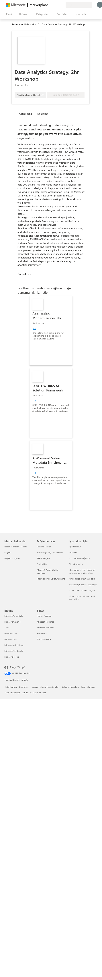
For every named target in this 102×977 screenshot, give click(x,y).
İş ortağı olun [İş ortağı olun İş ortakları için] (75, 546)
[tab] (26, 113)
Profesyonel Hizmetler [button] (24, 24)
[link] (51, 330)
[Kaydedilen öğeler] (58, 4)
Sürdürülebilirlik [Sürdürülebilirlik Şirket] (44, 639)
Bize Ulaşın (24, 686)
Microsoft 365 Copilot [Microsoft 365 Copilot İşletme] (13, 651)
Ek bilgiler (42, 113)
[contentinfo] (39, 24)
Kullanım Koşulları (70, 686)
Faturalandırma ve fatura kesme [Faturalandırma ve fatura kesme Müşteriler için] (51, 578)
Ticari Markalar (88, 686)
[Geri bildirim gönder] (49, 4)
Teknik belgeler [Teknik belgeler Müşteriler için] (43, 558)
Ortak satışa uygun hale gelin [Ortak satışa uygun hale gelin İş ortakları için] (82, 578)
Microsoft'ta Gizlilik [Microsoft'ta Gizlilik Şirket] (45, 627)
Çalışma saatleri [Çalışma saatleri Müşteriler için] (44, 546)
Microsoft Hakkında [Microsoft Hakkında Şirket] (45, 621)
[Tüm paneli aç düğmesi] (8, 14)
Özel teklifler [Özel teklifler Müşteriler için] (42, 564)
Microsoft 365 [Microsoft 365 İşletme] (10, 639)
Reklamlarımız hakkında (16, 692)
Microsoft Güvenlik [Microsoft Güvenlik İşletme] (12, 621)
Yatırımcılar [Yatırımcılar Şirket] (42, 633)
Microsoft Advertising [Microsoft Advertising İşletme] (13, 645)
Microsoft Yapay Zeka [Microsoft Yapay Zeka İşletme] (13, 616)
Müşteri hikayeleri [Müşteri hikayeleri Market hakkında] (12, 558)
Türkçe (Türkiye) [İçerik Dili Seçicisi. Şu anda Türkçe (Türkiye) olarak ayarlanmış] (17, 667)
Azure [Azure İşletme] (6, 627)
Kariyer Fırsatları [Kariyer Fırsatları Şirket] (44, 616)
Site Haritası (11, 686)
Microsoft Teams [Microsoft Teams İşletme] (11, 656)
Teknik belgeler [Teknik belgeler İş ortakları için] (76, 564)
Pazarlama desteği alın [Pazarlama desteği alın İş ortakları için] (79, 558)
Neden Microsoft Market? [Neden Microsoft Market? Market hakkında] (15, 546)
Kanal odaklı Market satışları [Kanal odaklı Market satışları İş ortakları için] (82, 590)
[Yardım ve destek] (53, 4)
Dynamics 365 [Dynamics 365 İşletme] (10, 633)
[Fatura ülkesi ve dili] (79, 5)
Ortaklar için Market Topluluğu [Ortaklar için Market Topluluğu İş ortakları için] (83, 584)
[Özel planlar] (62, 4)
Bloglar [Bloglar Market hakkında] (7, 552)
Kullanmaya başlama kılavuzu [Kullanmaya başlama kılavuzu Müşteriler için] (50, 552)
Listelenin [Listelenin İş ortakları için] (73, 552)
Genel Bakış (25, 113)
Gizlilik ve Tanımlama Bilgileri (45, 686)
